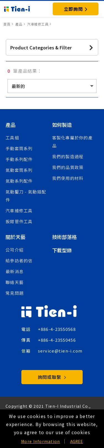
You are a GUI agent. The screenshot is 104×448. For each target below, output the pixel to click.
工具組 (12, 137)
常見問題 (15, 293)
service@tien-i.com (60, 351)
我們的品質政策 (68, 167)
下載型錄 (62, 250)
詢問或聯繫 (52, 377)
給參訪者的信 (19, 260)
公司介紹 (15, 250)
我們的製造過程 (68, 156)
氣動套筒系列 (19, 170)
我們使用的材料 (68, 178)
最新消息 (15, 271)
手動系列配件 (19, 159)
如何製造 (62, 124)
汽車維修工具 (19, 210)
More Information (40, 441)
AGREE (76, 441)
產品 (11, 124)
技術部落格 (64, 236)
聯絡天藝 (15, 282)
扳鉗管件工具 (19, 221)
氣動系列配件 (19, 181)
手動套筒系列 (19, 148)
